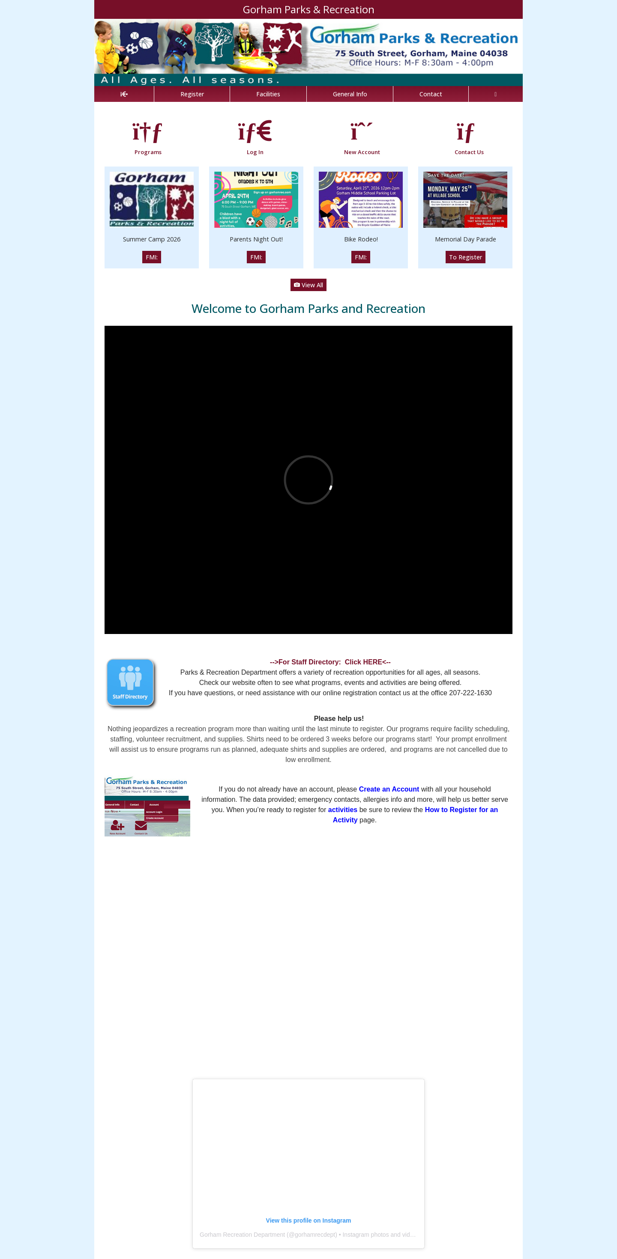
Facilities (268, 94)
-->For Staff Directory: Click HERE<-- (330, 662)
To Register (465, 257)
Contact (430, 94)
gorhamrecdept (315, 1234)
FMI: (152, 257)
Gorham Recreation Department (242, 1234)
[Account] (496, 94)
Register (192, 94)
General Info (350, 94)
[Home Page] (124, 94)
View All (308, 285)
